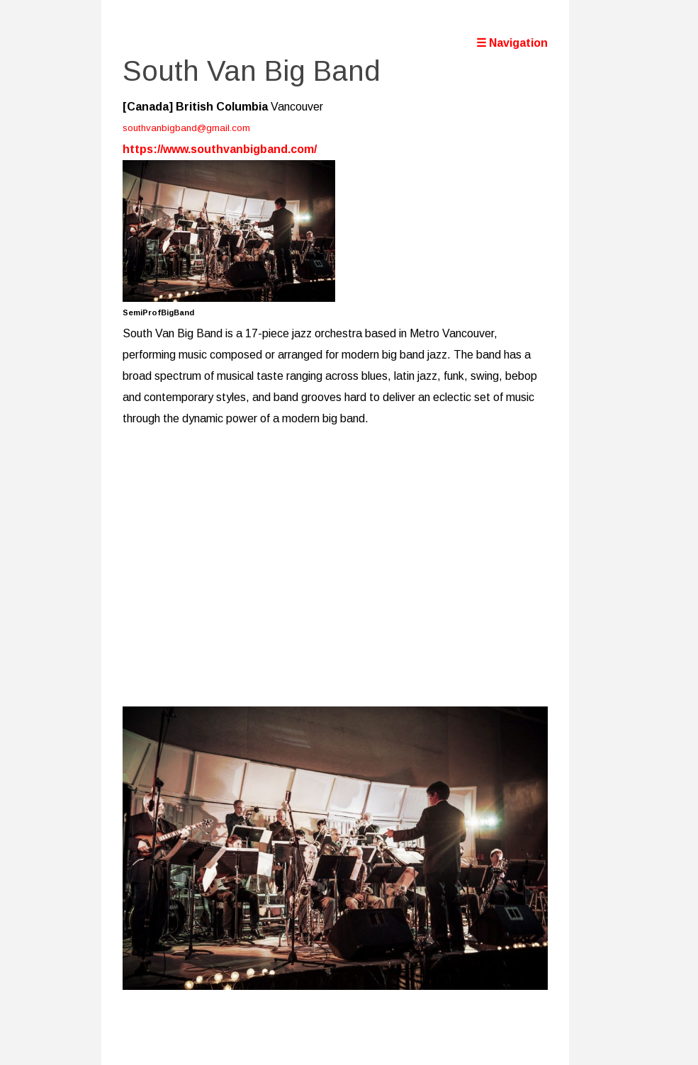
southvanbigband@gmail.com (186, 128)
